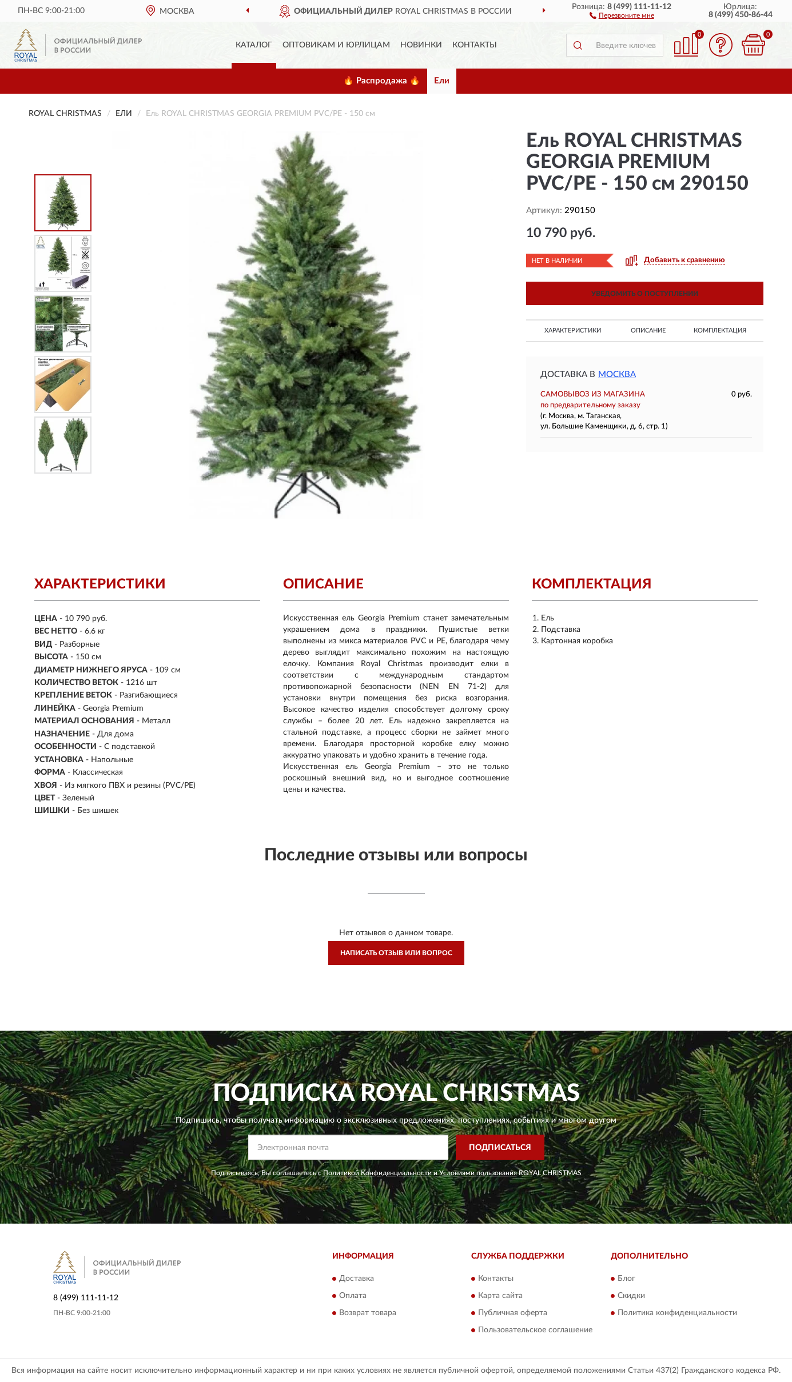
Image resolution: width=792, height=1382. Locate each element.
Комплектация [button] (720, 330)
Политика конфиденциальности (677, 1313)
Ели (441, 81)
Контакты (474, 45)
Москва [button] (617, 374)
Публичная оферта (512, 1313)
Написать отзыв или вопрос (396, 953)
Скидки (631, 1296)
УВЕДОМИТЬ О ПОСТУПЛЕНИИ (644, 293)
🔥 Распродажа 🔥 (381, 81)
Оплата (353, 1296)
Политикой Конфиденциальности (377, 1172)
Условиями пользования (478, 1172)
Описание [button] (648, 330)
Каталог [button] (254, 45)
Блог (626, 1279)
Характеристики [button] (572, 330)
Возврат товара (367, 1313)
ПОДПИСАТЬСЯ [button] (500, 1148)
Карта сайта (500, 1296)
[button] (622, 14)
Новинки (421, 45)
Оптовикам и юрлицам (336, 45)
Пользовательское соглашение (535, 1330)
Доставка (356, 1279)
